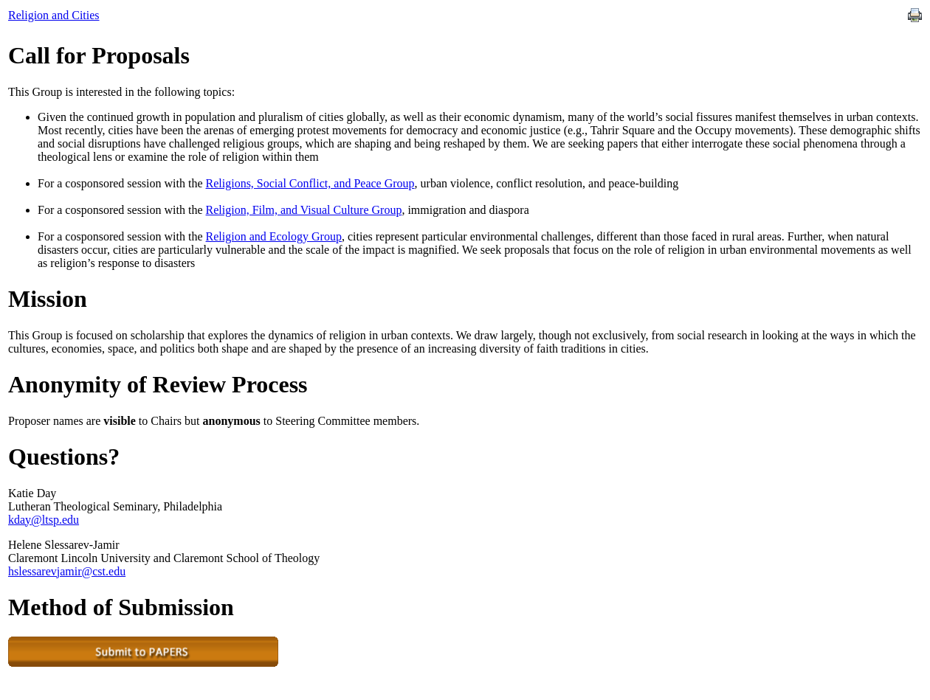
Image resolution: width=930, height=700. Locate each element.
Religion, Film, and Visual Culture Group (304, 210)
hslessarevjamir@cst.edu (66, 571)
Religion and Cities (54, 15)
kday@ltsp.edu (43, 519)
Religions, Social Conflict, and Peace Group (310, 183)
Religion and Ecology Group (274, 236)
